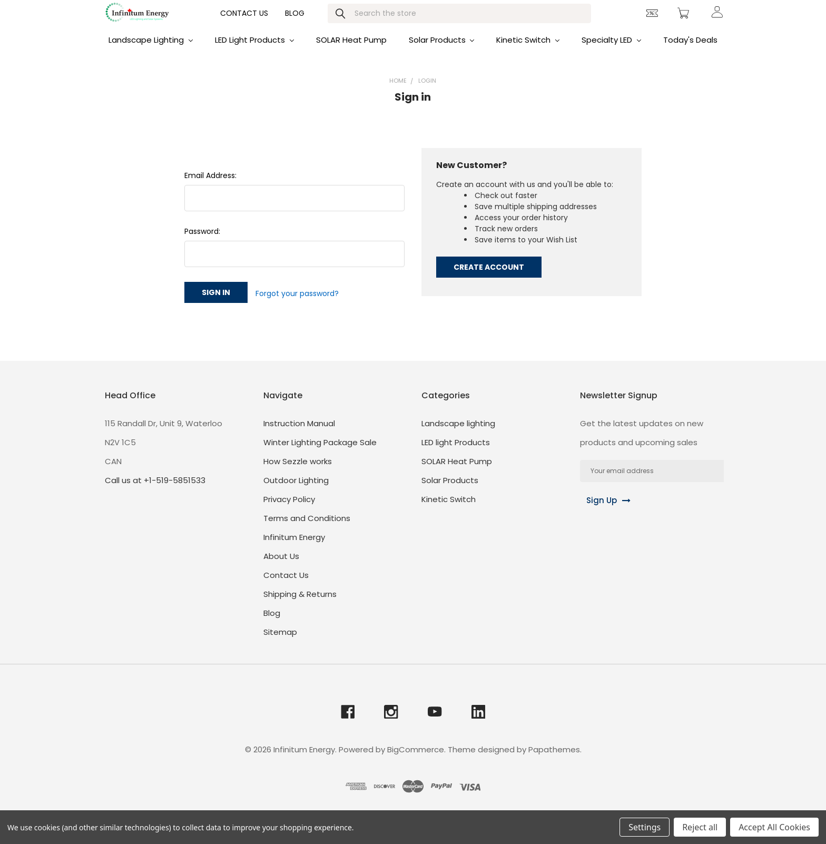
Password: (202, 245)
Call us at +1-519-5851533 (155, 491)
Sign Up (596, 511)
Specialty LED (611, 53)
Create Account (489, 281)
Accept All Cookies (774, 827)
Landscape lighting (151, 53)
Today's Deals (690, 53)
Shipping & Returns (300, 605)
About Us (281, 567)
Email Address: (210, 189)
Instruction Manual (299, 434)
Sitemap (280, 643)
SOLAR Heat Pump (351, 53)
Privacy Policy (289, 510)
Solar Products (442, 53)
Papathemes (554, 761)
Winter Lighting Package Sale (320, 453)
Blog (294, 24)
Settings (644, 827)
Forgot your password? (297, 305)
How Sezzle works (297, 472)
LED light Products (254, 53)
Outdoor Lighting (296, 491)
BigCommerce (415, 761)
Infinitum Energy (294, 548)
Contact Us (244, 24)
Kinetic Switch (527, 53)
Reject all (699, 827)
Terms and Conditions (306, 529)
